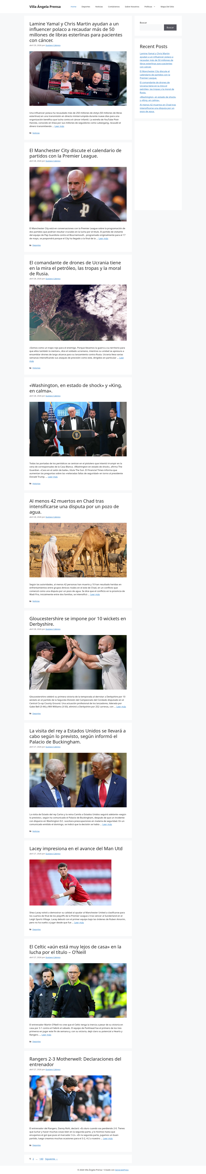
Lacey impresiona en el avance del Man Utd (76, 848)
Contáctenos (114, 6)
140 (41, 1158)
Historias (36, 368)
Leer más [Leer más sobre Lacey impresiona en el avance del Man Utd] (79, 922)
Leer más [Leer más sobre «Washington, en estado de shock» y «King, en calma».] (53, 476)
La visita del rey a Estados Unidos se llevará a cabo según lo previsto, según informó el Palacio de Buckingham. (77, 736)
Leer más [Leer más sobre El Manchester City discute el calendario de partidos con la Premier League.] (103, 238)
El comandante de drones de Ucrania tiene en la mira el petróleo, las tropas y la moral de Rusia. (75, 268)
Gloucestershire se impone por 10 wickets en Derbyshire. (77, 621)
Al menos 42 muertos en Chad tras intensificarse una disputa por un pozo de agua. (74, 506)
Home (73, 6)
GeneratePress (121, 1169)
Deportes (86, 6)
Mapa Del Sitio (167, 6)
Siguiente (51, 1158)
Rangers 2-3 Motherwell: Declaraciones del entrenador (75, 1061)
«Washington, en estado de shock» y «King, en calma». (75, 388)
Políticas (151, 6)
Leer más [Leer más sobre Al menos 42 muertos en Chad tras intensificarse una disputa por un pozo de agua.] (95, 594)
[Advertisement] (158, 165)
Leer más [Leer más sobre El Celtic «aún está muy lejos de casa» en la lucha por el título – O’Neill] (46, 1034)
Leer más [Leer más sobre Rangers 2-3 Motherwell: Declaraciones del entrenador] (108, 1138)
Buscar (143, 22)
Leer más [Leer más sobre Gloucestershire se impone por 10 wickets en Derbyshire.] (121, 706)
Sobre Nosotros (132, 6)
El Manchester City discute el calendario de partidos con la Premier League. (75, 153)
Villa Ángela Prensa (45, 6)
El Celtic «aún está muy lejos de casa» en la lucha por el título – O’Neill (75, 949)
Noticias (99, 6)
